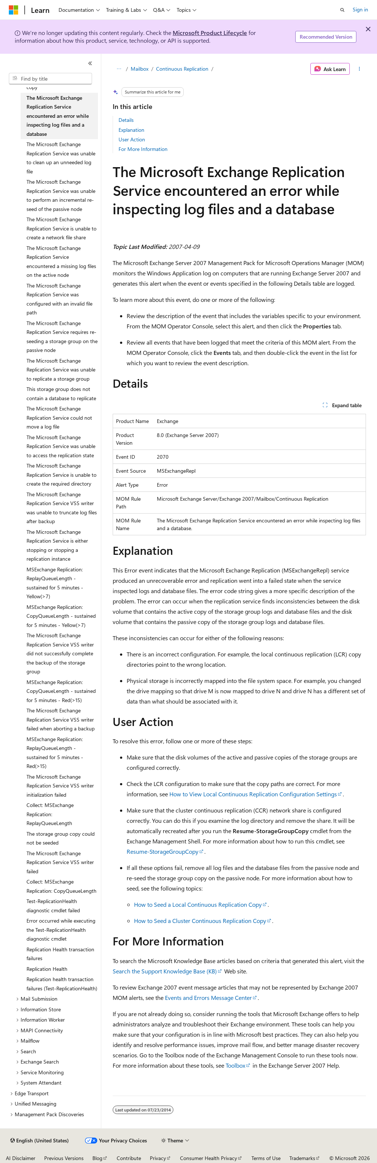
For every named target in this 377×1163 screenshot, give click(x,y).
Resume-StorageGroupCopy (162, 851)
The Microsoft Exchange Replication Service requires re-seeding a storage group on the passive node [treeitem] (62, 337)
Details (126, 119)
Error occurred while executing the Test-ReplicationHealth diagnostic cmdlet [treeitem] (61, 929)
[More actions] (359, 69)
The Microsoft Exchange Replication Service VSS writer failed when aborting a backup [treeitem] (61, 719)
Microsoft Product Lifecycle (210, 32)
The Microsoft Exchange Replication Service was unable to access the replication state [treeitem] (61, 446)
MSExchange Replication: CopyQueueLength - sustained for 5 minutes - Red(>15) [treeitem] (61, 691)
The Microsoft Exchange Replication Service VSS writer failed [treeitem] (60, 862)
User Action (132, 139)
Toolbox (235, 1065)
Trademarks (302, 1158)
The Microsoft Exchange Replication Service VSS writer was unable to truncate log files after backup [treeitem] (62, 508)
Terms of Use (266, 1158)
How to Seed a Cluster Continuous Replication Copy (200, 920)
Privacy (158, 1158)
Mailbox (139, 68)
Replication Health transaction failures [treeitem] (60, 954)
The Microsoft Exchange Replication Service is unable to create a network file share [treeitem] (61, 228)
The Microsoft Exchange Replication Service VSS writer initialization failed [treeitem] (60, 785)
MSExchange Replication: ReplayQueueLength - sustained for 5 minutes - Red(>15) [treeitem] (55, 753)
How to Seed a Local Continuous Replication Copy (198, 904)
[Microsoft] (13, 10)
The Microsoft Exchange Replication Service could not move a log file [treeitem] (59, 417)
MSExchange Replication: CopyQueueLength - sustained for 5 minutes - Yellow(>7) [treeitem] (61, 615)
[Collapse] (90, 63)
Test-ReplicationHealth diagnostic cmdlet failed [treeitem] (53, 906)
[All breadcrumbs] (119, 69)
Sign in (360, 9)
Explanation (131, 129)
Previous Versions (64, 1158)
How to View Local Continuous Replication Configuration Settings (253, 794)
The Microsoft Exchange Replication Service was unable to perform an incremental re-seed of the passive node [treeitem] (61, 195)
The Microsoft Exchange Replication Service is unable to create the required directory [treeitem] (61, 474)
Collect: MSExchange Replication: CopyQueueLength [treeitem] (61, 886)
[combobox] (50, 79)
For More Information (143, 148)
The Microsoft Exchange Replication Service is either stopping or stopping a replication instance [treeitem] (57, 545)
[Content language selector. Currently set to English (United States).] (39, 1140)
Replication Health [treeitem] (47, 968)
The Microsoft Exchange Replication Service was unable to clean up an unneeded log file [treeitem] (61, 158)
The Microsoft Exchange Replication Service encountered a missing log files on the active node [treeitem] (61, 261)
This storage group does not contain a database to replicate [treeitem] (61, 393)
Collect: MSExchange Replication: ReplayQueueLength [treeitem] (50, 814)
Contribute (129, 1158)
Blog (97, 1158)
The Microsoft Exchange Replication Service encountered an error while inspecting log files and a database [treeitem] (58, 115)
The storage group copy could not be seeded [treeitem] (61, 838)
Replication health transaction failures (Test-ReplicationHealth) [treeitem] (62, 984)
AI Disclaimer (20, 1158)
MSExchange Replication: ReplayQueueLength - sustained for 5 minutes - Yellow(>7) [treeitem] (55, 583)
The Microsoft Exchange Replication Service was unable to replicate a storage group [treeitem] (61, 369)
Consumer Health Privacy (208, 1158)
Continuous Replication (182, 68)
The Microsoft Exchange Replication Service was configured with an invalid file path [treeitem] (59, 299)
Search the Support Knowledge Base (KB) (165, 971)
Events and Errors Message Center (208, 997)
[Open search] (342, 10)
